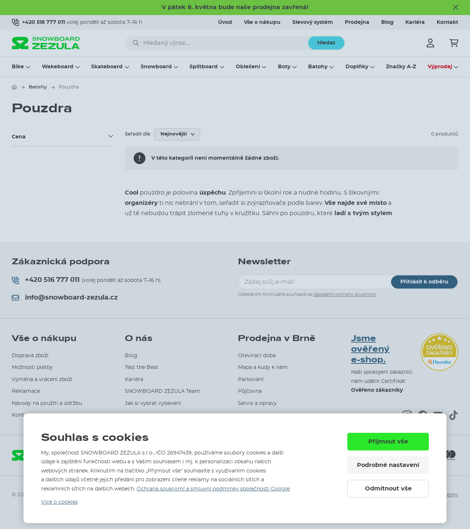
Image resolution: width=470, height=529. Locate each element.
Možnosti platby (32, 367)
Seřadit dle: (138, 134)
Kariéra (415, 22)
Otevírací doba (257, 355)
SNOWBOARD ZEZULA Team (162, 391)
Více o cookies (59, 502)
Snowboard (156, 66)
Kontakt (447, 22)
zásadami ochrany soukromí (344, 294)
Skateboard (107, 66)
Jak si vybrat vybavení (153, 403)
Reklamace (26, 391)
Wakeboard (57, 66)
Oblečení (248, 66)
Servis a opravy (257, 403)
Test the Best (141, 367)
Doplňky (357, 66)
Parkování (251, 379)
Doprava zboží (30, 355)
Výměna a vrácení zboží (42, 379)
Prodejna (357, 22)
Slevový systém (312, 22)
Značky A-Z (401, 66)
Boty (284, 66)
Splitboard (203, 66)
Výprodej (440, 66)
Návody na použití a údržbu (47, 403)
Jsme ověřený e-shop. (370, 349)
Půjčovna (250, 391)
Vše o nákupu (262, 22)
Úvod (225, 22)
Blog (387, 22)
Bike (18, 66)
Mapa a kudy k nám (263, 367)
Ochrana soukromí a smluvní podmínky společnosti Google (213, 489)
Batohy (318, 66)
